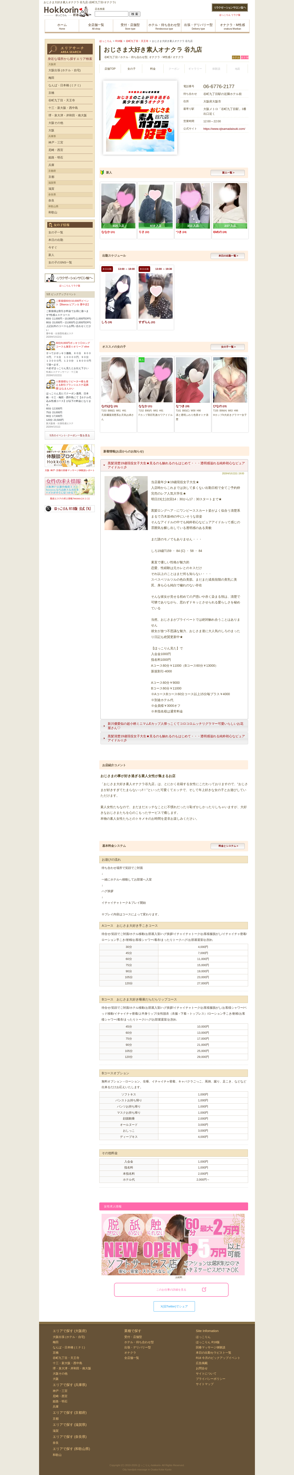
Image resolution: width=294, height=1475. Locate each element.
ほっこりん (203, 1337)
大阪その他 (55, 123)
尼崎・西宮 (55, 150)
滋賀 (51, 188)
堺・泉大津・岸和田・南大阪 (67, 115)
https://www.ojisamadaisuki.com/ (224, 128)
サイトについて (206, 1373)
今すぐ (52, 247)
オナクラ (130, 1352)
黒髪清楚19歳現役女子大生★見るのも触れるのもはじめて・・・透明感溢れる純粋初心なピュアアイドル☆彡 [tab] (173, 465)
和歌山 (52, 212)
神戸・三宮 (55, 142)
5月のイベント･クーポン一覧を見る (70, 435)
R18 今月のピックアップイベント (218, 1358)
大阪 (51, 130)
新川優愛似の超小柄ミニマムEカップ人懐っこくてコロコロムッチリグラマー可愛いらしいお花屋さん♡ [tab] (172, 726)
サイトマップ (205, 1384)
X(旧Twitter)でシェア (174, 1306)
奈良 (51, 200)
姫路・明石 (55, 157)
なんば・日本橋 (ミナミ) (64, 85)
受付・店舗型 (133, 1337)
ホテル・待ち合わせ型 (139, 1342)
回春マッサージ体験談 (210, 1347)
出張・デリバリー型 (137, 1347)
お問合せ (202, 1368)
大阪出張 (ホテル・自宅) (64, 70)
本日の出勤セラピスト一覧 (213, 1352)
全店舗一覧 (131, 1358)
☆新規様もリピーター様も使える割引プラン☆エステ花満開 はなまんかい (72, 385)
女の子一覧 (55, 232)
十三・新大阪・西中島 (63, 108)
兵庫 (51, 165)
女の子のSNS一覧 (60, 262)
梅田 (51, 77)
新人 (51, 255)
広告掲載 (202, 1363)
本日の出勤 (55, 240)
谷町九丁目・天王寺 (61, 100)
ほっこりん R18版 (208, 1342)
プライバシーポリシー (210, 1379)
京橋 (51, 92)
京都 (51, 177)
